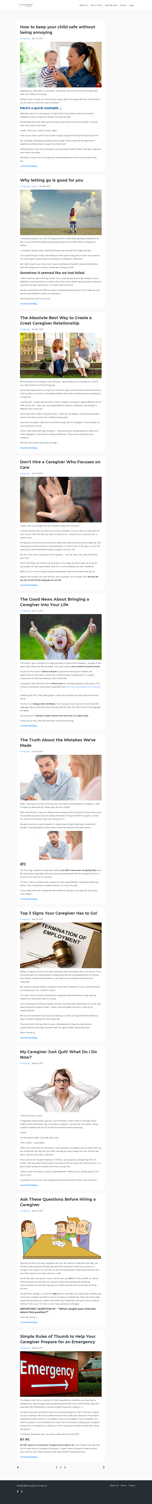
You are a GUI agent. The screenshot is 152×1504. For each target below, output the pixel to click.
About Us (83, 5)
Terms (123, 1491)
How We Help (111, 5)
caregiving (25, 38)
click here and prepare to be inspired (83, 687)
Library (123, 5)
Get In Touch (96, 5)
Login (131, 5)
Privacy (132, 1491)
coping (34, 186)
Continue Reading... (29, 166)
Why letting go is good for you (53, 180)
